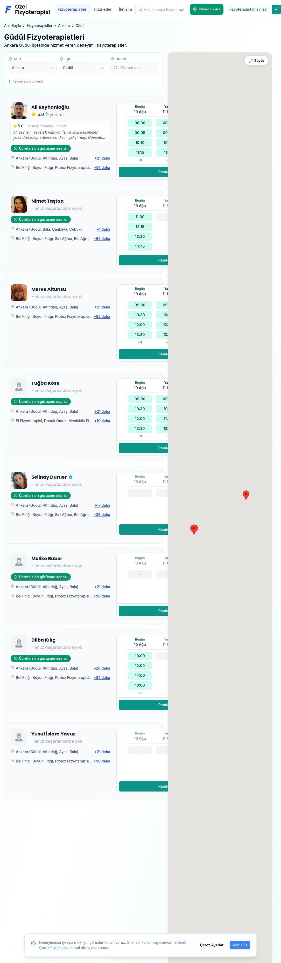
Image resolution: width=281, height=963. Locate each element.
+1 (140, 693)
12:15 (140, 226)
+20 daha (102, 668)
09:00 (140, 305)
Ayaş (63, 158)
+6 (140, 160)
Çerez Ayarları (212, 945)
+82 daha (102, 316)
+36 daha (102, 514)
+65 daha (102, 238)
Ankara (64, 26)
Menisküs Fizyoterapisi (88, 420)
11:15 (140, 152)
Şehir (15, 59)
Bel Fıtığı (23, 167)
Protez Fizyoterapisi (72, 167)
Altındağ (50, 158)
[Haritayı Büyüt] (256, 60)
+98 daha (102, 596)
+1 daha (103, 229)
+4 (140, 342)
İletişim (125, 9)
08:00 (140, 123)
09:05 (140, 132)
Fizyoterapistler (72, 9)
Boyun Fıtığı (43, 167)
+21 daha (102, 158)
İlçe (65, 59)
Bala (73, 158)
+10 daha (102, 420)
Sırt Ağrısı (63, 238)
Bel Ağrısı (82, 238)
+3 (140, 436)
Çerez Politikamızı (54, 947)
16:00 (140, 685)
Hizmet (118, 59)
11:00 (139, 217)
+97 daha (102, 167)
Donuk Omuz (55, 420)
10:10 (139, 142)
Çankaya (59, 229)
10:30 (140, 315)
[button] (71, 477)
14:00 (140, 675)
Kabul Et (240, 945)
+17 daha (102, 505)
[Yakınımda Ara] (206, 9)
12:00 (140, 324)
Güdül (35, 158)
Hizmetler (103, 9)
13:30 (140, 236)
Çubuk (75, 229)
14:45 (140, 246)
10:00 (140, 656)
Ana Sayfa (12, 26)
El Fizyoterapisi (29, 420)
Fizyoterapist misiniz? (248, 9)
